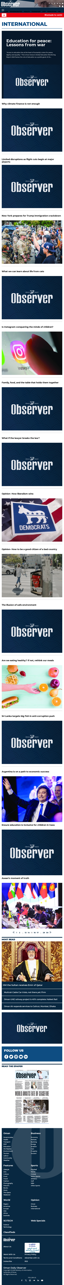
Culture (6, 1174)
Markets (34, 1139)
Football (34, 1169)
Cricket (33, 1174)
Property (34, 1151)
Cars (32, 1149)
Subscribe (7, 1261)
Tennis (33, 1172)
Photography (8, 1183)
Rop (44, 11)
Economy (34, 1137)
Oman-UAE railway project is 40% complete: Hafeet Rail (30, 999)
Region (5, 1204)
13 (26, 932)
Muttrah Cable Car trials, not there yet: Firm (25, 992)
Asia (4, 1211)
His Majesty (7, 1149)
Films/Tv (6, 1185)
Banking (34, 1142)
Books (5, 1188)
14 (29, 932)
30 (47, 932)
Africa (5, 1213)
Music (5, 1190)
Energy (33, 1144)
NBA (32, 1183)
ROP (5, 1144)
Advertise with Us (32, 1258)
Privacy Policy (30, 1254)
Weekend (6, 1195)
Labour (5, 1156)
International (35, 1208)
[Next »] (50, 932)
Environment (8, 1151)
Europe (6, 1208)
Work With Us (9, 1254)
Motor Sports (35, 1176)
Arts (4, 1172)
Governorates (16, 11)
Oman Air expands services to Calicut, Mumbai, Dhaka (30, 1006)
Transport (36, 11)
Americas (6, 1206)
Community (7, 1158)
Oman (33, 1204)
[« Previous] (13, 932)
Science (6, 1225)
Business (34, 1206)
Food (5, 1176)
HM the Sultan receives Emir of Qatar (23, 985)
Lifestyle (6, 1169)
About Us (7, 1247)
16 (35, 932)
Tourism (6, 1153)
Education (51, 11)
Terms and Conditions (12, 1258)
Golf (32, 1181)
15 (32, 932)
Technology (7, 1227)
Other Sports (35, 1185)
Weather (6, 1160)
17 (38, 932)
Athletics (34, 1179)
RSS (26, 1261)
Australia (6, 1215)
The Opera (7, 1192)
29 (44, 932)
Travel (5, 1179)
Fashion (6, 1181)
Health (27, 11)
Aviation (34, 1146)
